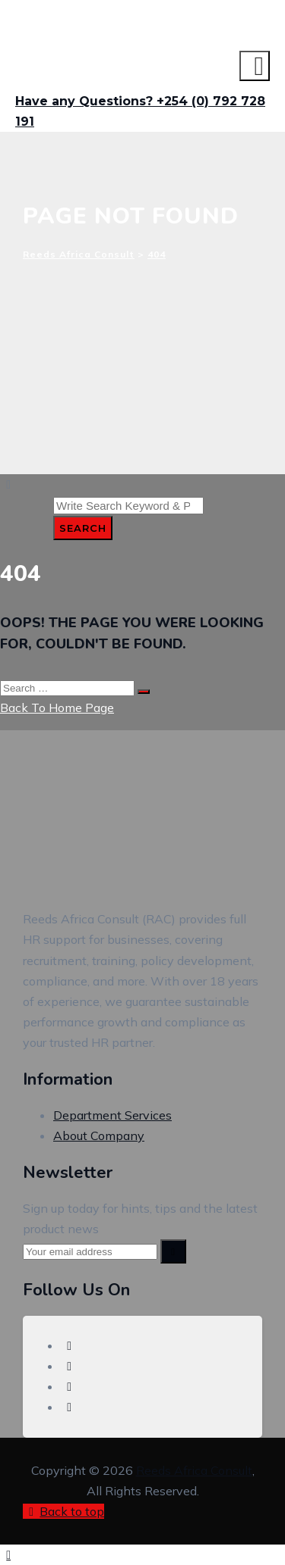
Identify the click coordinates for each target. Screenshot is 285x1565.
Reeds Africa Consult (194, 1470)
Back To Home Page (57, 707)
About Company (98, 1135)
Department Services (112, 1115)
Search (82, 528)
